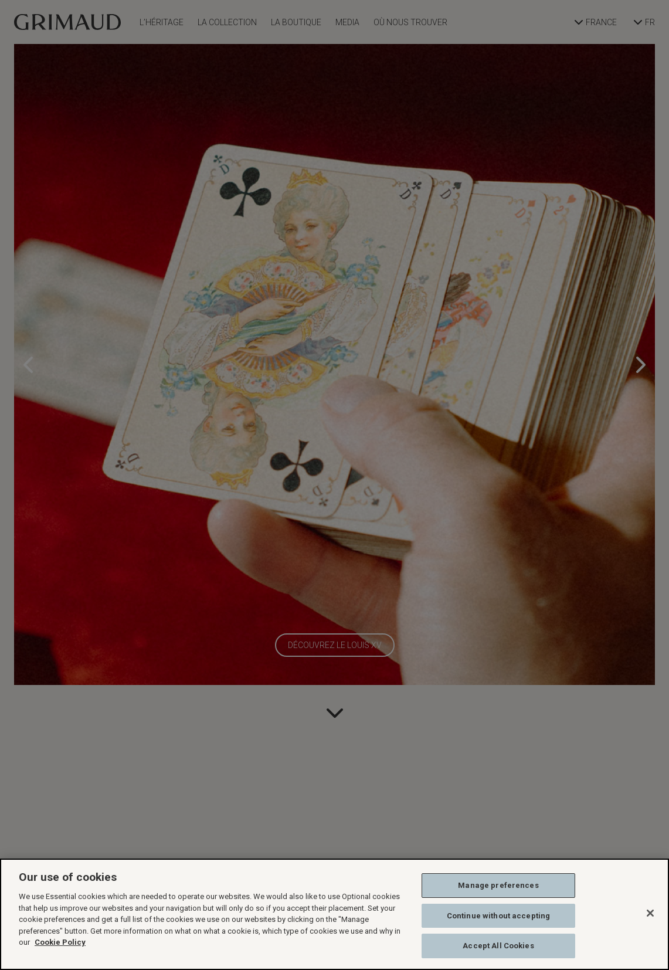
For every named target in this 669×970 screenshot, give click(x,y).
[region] (334, 914)
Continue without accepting (498, 915)
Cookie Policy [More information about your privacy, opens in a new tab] (60, 942)
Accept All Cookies (498, 945)
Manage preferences (498, 885)
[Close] (650, 913)
